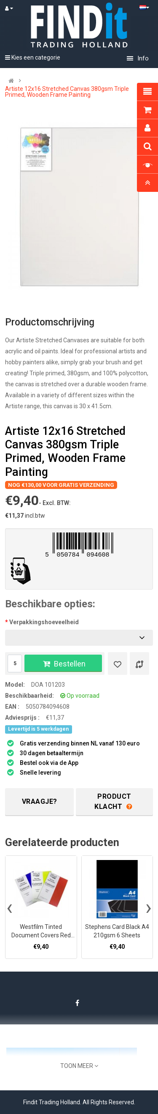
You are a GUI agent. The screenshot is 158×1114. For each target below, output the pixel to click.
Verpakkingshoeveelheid (44, 622)
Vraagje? (39, 801)
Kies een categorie (32, 57)
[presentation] (9, 907)
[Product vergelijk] (139, 663)
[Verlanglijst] (117, 663)
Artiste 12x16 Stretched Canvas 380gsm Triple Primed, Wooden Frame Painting (67, 92)
